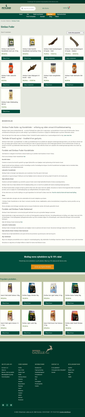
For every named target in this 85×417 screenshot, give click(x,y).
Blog (50, 16)
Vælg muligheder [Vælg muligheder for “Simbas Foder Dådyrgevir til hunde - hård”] (29, 85)
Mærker (51, 14)
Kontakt (43, 16)
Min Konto (45, 8)
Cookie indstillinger (65, 412)
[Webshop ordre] (75, 32)
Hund (21, 14)
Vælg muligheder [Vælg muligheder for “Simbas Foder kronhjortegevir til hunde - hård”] (50, 58)
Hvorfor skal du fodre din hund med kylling (64, 192)
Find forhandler (31, 16)
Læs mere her (68, 135)
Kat (28, 14)
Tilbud (57, 16)
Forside (3, 21)
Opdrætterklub (61, 14)
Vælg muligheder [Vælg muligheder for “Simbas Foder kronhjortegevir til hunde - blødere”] (71, 58)
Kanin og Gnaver (38, 14)
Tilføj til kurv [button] (6, 58)
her (25, 156)
